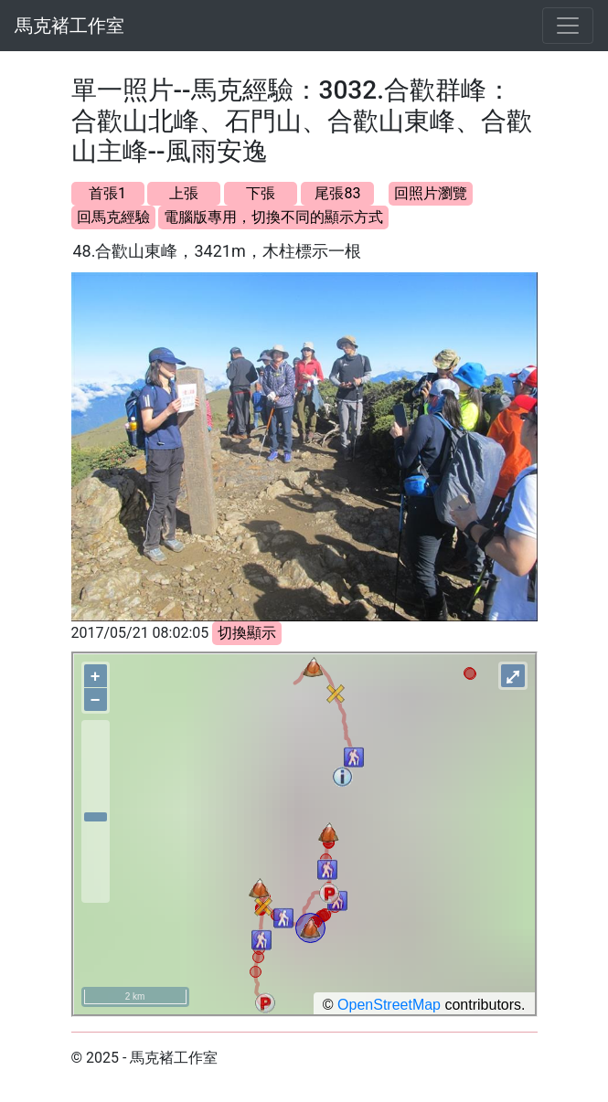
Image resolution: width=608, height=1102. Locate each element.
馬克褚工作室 (69, 26)
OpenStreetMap (389, 1004)
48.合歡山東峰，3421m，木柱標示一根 (217, 250)
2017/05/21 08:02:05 (140, 632)
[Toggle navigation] (567, 25)
